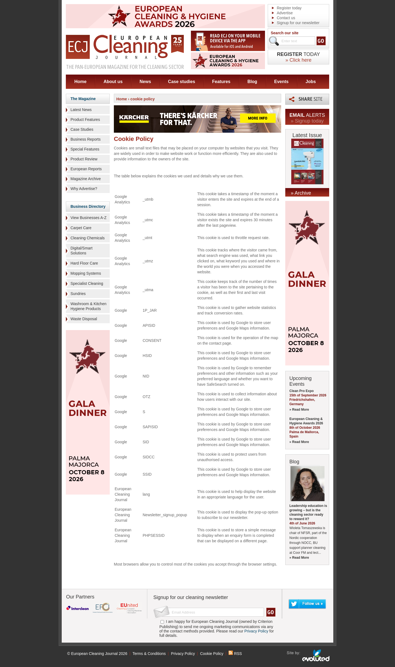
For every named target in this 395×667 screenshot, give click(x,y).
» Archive (301, 193)
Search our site (284, 33)
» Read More (299, 409)
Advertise (285, 13)
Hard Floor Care (84, 263)
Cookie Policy (211, 653)
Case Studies (81, 129)
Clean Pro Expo (301, 391)
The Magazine (83, 98)
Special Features (84, 149)
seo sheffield (308, 655)
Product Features (85, 119)
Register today (289, 8)
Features (221, 81)
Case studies (181, 81)
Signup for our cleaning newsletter (190, 597)
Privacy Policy (256, 631)
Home (80, 81)
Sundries (78, 293)
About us (112, 81)
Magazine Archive (85, 179)
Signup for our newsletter (298, 23)
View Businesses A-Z (88, 217)
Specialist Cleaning (86, 283)
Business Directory (88, 206)
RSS (235, 653)
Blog (252, 81)
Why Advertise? (83, 188)
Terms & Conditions (149, 653)
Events (281, 81)
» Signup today (307, 121)
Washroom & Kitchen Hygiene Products (88, 306)
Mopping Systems (85, 273)
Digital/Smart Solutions (81, 250)
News (145, 81)
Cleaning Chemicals (87, 238)
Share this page (307, 99)
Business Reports (85, 139)
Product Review (83, 159)
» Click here (298, 60)
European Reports (86, 169)
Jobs (311, 81)
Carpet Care (80, 228)
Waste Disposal (83, 319)
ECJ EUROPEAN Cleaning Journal (125, 52)
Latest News (81, 109)
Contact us (286, 18)
